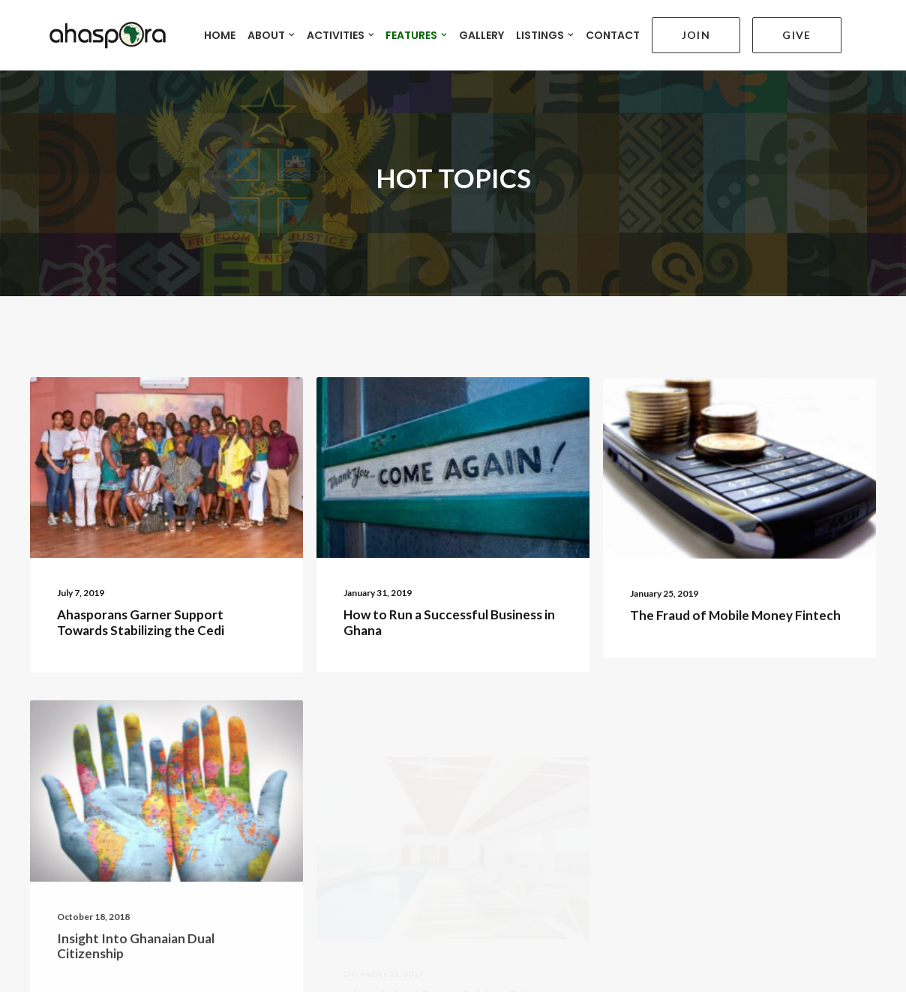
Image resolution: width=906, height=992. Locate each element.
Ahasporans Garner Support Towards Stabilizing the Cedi (140, 585)
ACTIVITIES (326, 30)
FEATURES (402, 30)
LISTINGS (531, 30)
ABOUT (256, 30)
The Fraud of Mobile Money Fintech (735, 590)
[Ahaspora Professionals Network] (88, 30)
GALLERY (467, 30)
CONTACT (598, 30)
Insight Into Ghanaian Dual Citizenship (135, 952)
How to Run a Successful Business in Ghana (449, 586)
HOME (205, 30)
